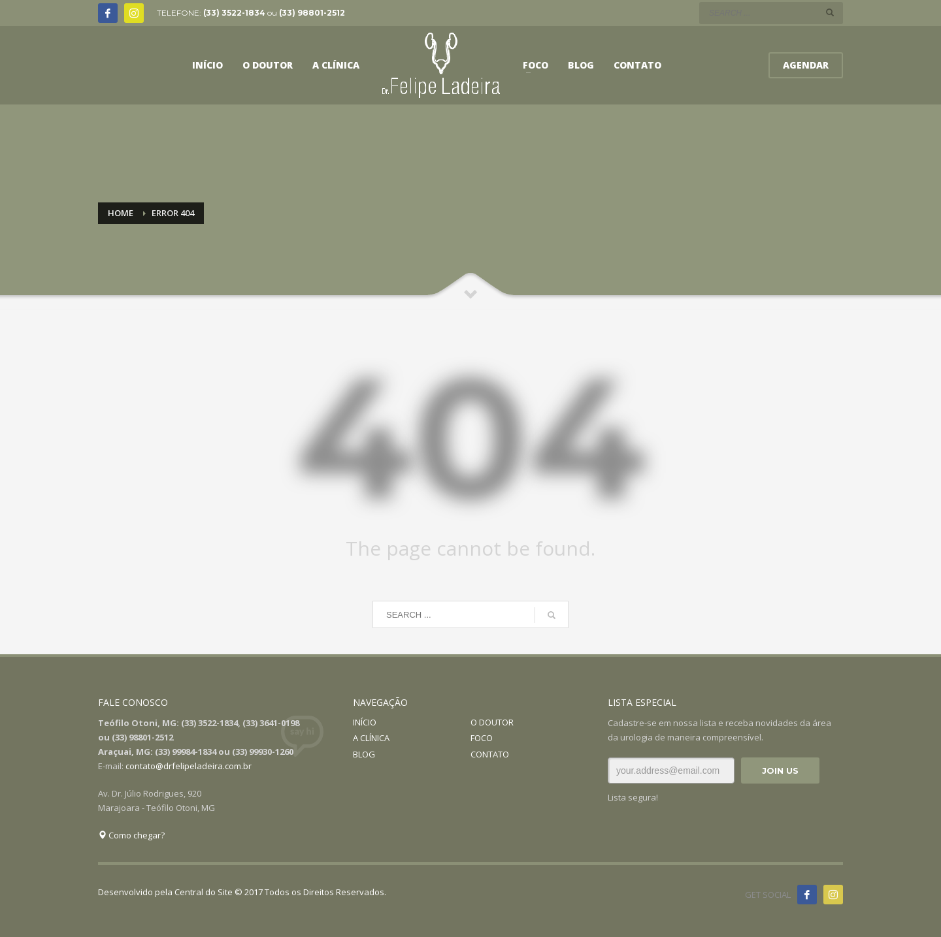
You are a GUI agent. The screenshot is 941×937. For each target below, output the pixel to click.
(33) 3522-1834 (234, 13)
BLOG (364, 754)
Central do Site (203, 892)
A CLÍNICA (371, 738)
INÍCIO (364, 722)
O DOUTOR (492, 722)
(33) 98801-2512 (312, 13)
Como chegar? (131, 835)
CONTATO (489, 754)
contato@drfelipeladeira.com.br (188, 766)
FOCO (481, 738)
